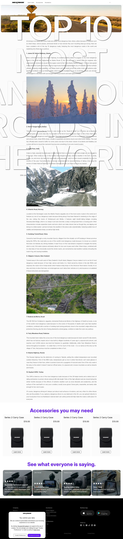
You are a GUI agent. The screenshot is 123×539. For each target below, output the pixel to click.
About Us (15, 510)
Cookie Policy (91, 533)
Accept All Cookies (34, 535)
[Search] (110, 2)
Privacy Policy (67, 533)
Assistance (48, 2)
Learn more (17, 452)
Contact (48, 514)
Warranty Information (51, 515)
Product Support (50, 510)
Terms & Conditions (43, 533)
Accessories (39, 2)
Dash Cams (31, 2)
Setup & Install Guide (51, 512)
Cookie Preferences (20, 535)
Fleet (47, 524)
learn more (37, 530)
